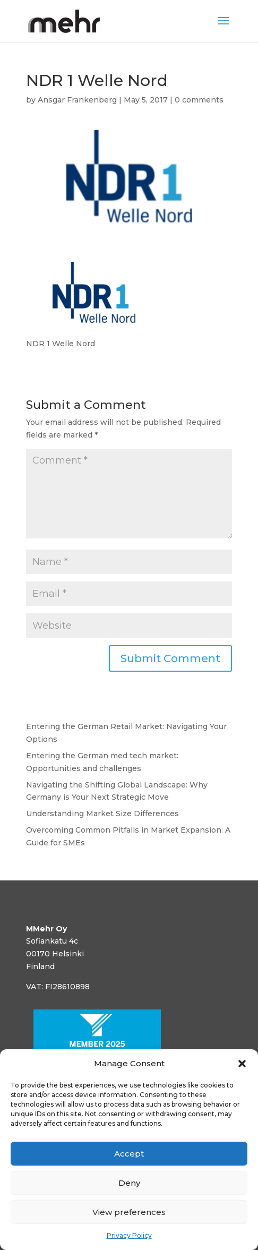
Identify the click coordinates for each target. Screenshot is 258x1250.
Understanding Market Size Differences (102, 813)
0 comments (199, 100)
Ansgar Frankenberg (77, 100)
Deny (129, 1183)
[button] (242, 1063)
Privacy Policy (129, 1235)
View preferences (129, 1212)
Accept (129, 1154)
